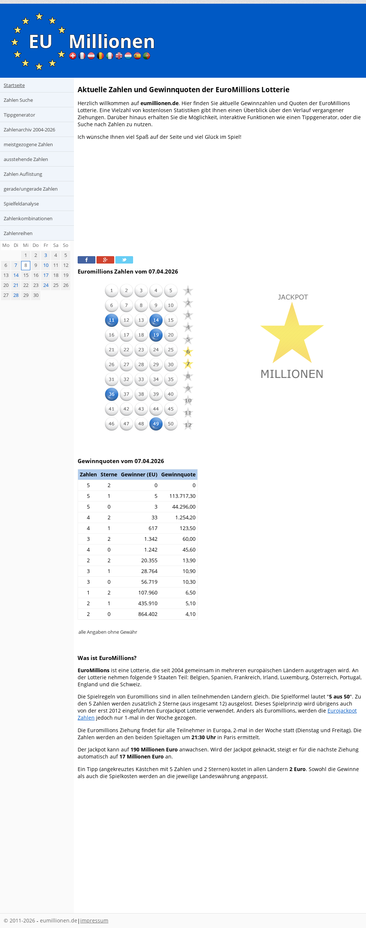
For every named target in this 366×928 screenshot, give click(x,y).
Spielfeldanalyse (21, 203)
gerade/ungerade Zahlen (31, 188)
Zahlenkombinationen (28, 218)
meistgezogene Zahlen (28, 144)
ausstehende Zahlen (26, 159)
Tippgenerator (19, 114)
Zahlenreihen (18, 233)
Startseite (14, 85)
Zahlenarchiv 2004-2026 (29, 129)
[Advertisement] (220, 197)
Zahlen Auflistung (23, 174)
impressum (94, 920)
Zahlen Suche (18, 100)
